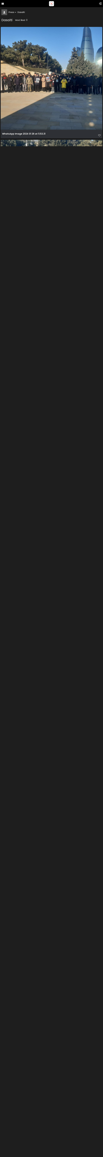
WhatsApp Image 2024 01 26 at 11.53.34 (24, 472)
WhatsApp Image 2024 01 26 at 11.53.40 (24, 1037)
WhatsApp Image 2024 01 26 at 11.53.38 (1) (26, 811)
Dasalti (21, 12)
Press (12, 12)
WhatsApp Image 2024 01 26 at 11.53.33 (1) (26, 359)
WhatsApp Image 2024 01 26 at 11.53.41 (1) (25, 924)
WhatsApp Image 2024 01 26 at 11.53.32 (24, 246)
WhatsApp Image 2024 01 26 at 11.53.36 (24, 585)
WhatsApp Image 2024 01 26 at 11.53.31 (23, 133)
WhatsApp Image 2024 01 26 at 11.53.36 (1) (26, 698)
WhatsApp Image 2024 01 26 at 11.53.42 (24, 1150)
